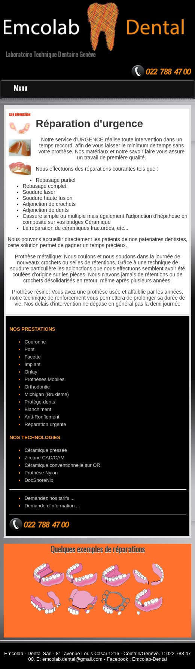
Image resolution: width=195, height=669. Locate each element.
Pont (29, 349)
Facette (32, 357)
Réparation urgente (45, 424)
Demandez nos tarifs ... (49, 498)
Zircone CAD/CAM (44, 457)
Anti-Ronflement (41, 417)
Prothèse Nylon (41, 473)
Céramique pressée (45, 450)
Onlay (30, 372)
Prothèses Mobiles (44, 379)
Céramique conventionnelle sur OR (62, 465)
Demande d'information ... (52, 505)
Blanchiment (37, 409)
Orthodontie (37, 387)
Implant (32, 364)
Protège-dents (39, 402)
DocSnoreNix (38, 480)
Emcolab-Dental (149, 659)
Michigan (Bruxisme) (46, 394)
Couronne (35, 342)
